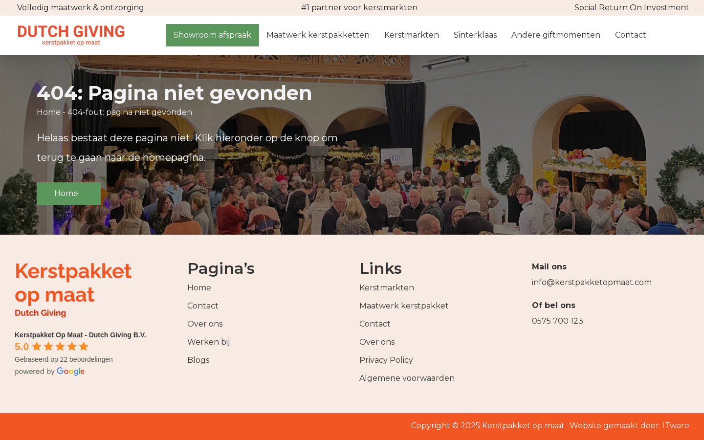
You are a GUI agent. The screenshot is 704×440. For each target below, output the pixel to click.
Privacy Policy (386, 360)
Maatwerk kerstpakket (404, 305)
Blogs (198, 360)
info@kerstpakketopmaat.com (592, 282)
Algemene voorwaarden (407, 378)
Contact (203, 305)
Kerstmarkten (386, 287)
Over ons (204, 324)
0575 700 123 (557, 321)
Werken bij (208, 342)
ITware (675, 425)
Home (49, 112)
